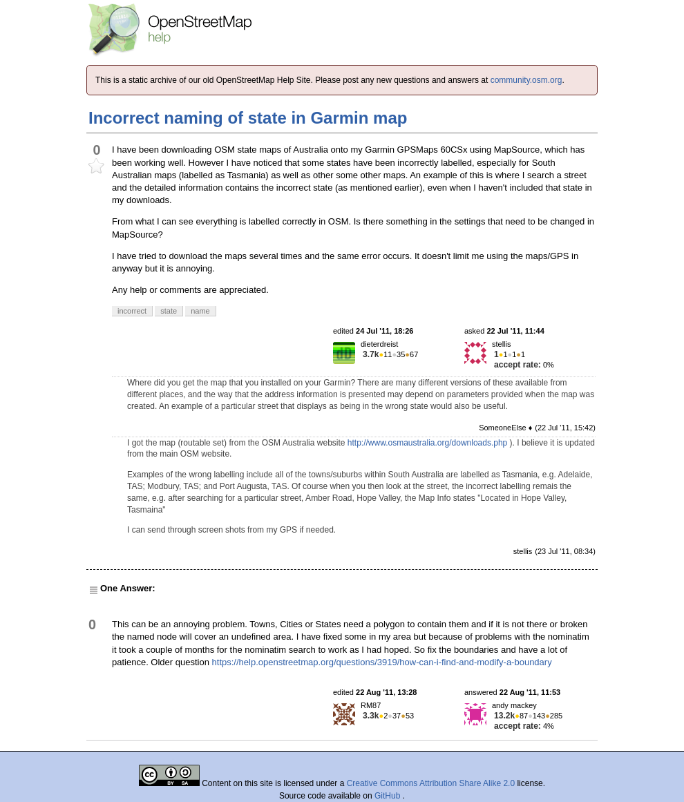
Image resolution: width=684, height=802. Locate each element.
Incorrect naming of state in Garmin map (247, 117)
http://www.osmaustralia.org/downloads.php (427, 443)
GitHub (388, 796)
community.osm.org (526, 80)
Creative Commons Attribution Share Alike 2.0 (431, 783)
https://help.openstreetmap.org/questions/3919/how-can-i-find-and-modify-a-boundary (382, 662)
